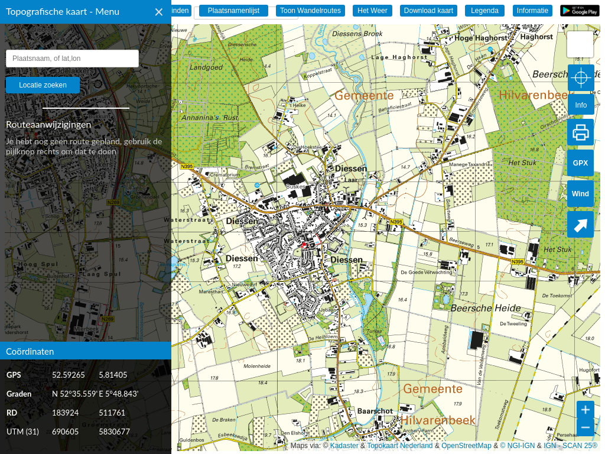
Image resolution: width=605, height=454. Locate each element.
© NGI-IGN (517, 446)
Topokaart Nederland (399, 446)
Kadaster (344, 446)
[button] (580, 44)
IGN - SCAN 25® (570, 446)
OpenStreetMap (466, 446)
